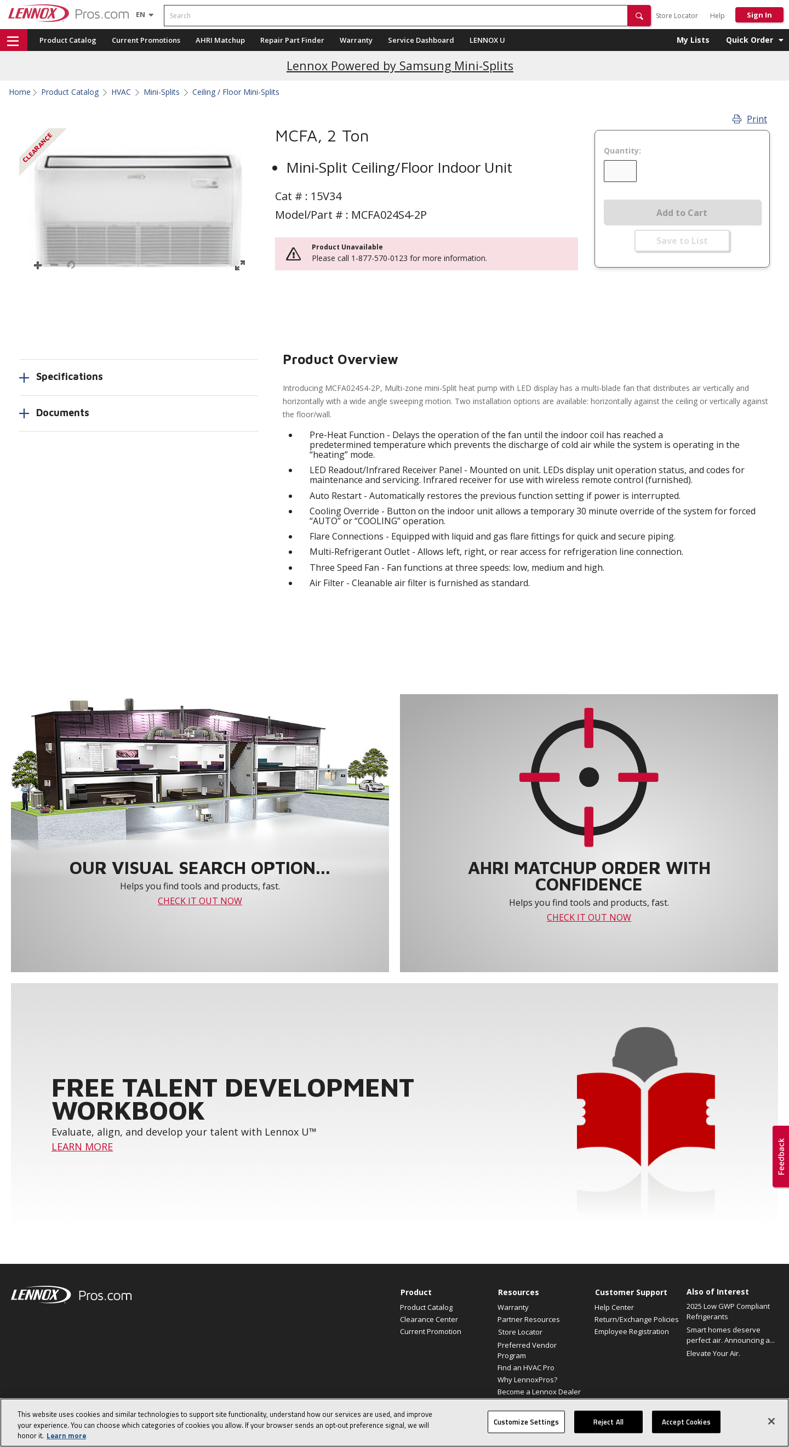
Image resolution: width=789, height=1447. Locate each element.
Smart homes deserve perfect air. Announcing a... (731, 1335)
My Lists (693, 40)
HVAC (121, 92)
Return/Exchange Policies (636, 1319)
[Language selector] (140, 14)
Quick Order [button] (749, 40)
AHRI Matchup (220, 40)
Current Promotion (430, 1331)
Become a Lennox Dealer (539, 1392)
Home (20, 92)
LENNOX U (487, 40)
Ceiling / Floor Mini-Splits (235, 92)
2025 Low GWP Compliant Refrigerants (728, 1311)
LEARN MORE (82, 1146)
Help (717, 15)
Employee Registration (631, 1331)
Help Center (614, 1307)
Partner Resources (529, 1319)
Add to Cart (681, 213)
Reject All (608, 1427)
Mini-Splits (162, 92)
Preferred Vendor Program (527, 1350)
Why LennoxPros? (527, 1379)
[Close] (771, 1427)
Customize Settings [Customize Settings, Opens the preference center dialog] (526, 1427)
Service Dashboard (421, 40)
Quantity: (622, 151)
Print (750, 119)
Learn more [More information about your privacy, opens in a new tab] (66, 1441)
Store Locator (677, 15)
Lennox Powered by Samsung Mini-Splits (400, 65)
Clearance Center (429, 1319)
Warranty (356, 40)
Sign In (759, 15)
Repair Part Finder (292, 40)
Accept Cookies (686, 1427)
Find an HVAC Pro (526, 1367)
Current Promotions (146, 40)
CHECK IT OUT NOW (200, 900)
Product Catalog (67, 40)
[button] (639, 15)
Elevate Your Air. (713, 1353)
